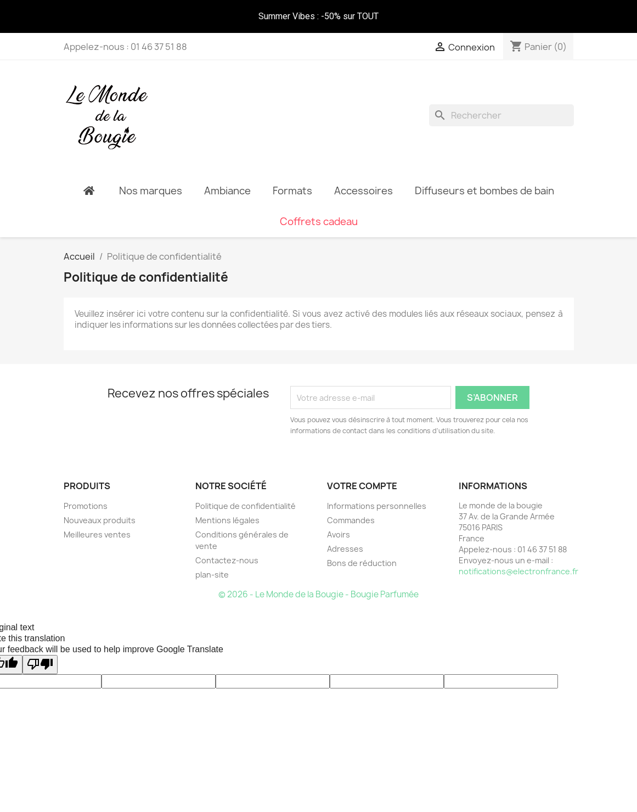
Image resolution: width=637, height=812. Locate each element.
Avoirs (338, 518)
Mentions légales (227, 504)
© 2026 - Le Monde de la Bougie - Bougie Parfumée (318, 578)
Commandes (351, 504)
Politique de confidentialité (245, 489)
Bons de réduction (362, 546)
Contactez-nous (226, 544)
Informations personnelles (376, 489)
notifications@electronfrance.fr (518, 555)
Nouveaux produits (100, 504)
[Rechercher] (501, 107)
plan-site (212, 558)
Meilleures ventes (97, 518)
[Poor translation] (40, 648)
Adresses (345, 532)
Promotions (86, 489)
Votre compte (362, 469)
